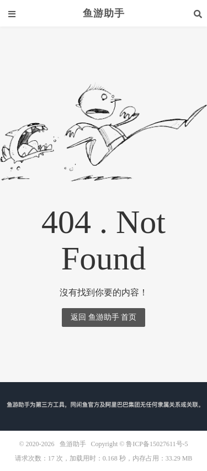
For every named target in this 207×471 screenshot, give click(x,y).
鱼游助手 (104, 13)
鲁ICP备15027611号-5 (157, 444)
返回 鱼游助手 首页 (103, 317)
